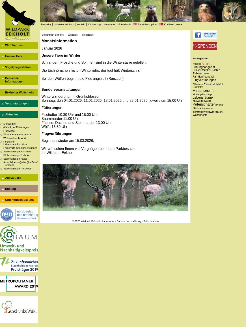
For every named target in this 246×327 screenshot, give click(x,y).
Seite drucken (151, 221)
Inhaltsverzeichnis (64, 24)
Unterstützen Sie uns (19, 199)
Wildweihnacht (213, 111)
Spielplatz (208, 109)
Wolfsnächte (200, 115)
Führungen (198, 84)
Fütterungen (213, 83)
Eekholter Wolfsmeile (19, 92)
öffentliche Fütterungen (16, 127)
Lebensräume (203, 97)
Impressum (108, 221)
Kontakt (81, 24)
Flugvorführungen (204, 80)
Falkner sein (201, 73)
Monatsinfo (9, 123)
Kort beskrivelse (171, 24)
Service (198, 108)
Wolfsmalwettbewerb (14, 138)
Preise (219, 104)
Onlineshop (94, 24)
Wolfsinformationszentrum (17, 134)
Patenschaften (204, 104)
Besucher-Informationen (14, 79)
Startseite (45, 24)
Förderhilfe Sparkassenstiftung (20, 148)
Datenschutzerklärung (129, 221)
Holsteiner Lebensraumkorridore (15, 143)
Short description (145, 24)
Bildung (10, 189)
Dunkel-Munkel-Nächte (206, 70)
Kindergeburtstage (202, 94)
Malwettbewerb (202, 100)
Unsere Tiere (13, 56)
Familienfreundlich (203, 76)
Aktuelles (12, 114)
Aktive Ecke (13, 178)
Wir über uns (14, 45)
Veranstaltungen (17, 103)
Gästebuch (125, 24)
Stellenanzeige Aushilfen (17, 151)
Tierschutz (198, 111)
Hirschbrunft (203, 90)
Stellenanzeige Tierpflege (17, 168)
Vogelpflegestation (18, 67)
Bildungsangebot (204, 67)
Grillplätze (198, 87)
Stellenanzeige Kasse (15, 158)
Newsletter (110, 24)
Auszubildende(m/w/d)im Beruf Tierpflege (20, 163)
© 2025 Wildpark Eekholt (86, 221)
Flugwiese (9, 131)
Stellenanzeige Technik (16, 155)
